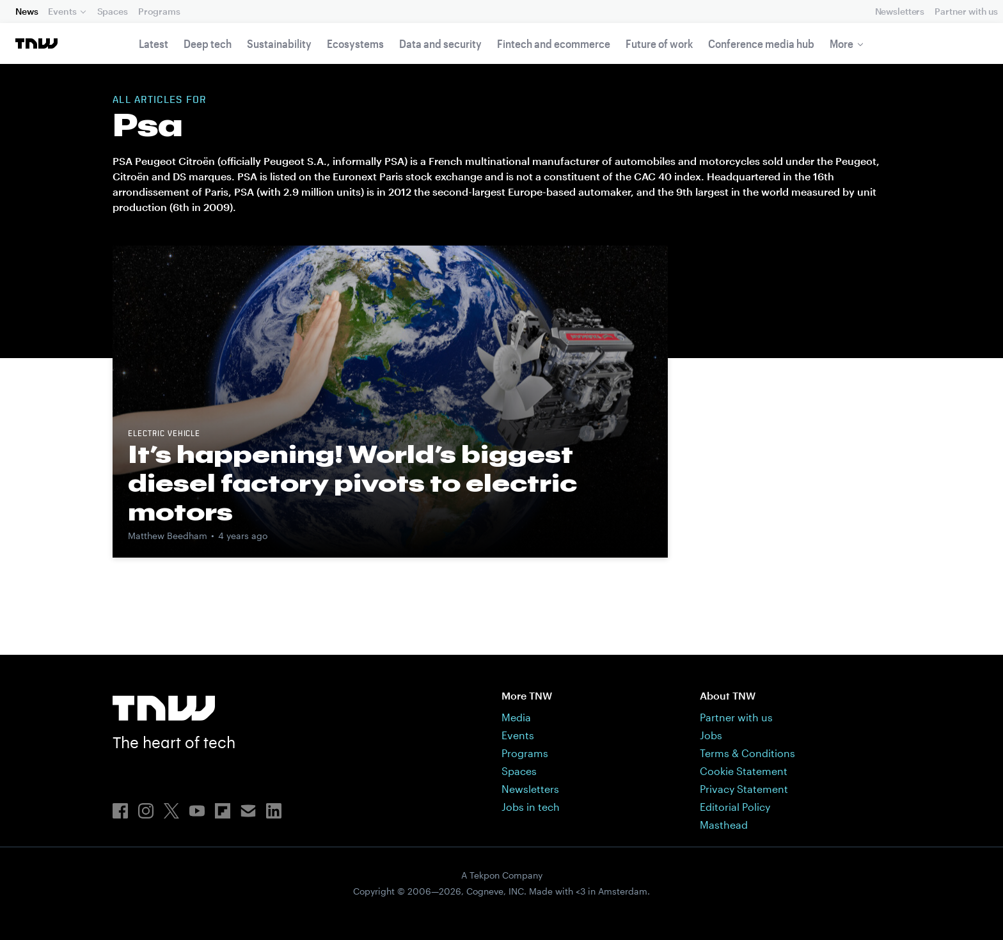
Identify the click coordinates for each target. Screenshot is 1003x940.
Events (62, 11)
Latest (153, 43)
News (26, 11)
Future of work (659, 43)
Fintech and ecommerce (553, 43)
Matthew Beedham (167, 535)
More (841, 43)
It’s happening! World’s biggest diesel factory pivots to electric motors (352, 483)
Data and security (440, 43)
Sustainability (279, 43)
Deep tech (208, 43)
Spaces (112, 11)
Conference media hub (761, 43)
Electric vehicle (164, 434)
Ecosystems (355, 43)
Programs (159, 11)
